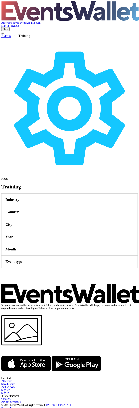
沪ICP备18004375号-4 (58, 405)
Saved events (20, 22)
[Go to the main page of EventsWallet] (70, 19)
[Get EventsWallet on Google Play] (76, 375)
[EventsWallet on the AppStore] (26, 375)
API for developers (11, 401)
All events (7, 22)
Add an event (34, 22)
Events (6, 36)
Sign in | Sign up (10, 25)
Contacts (6, 398)
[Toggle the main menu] (2, 33)
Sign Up (5, 389)
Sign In (5, 392)
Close (5, 29)
